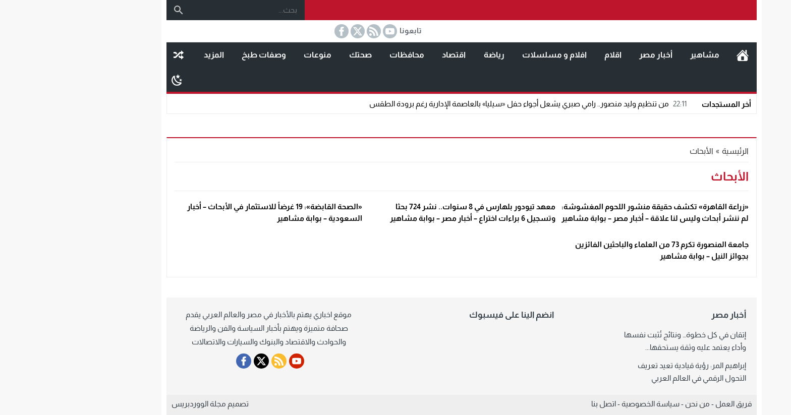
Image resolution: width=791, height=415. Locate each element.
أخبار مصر (589, 54)
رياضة (428, 54)
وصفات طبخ (198, 54)
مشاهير (638, 54)
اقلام (546, 54)
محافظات (340, 54)
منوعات (251, 54)
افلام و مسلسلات (488, 54)
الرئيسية (676, 55)
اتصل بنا (537, 403)
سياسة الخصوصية (584, 403)
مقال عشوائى (112, 55)
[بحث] (112, 10)
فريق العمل (667, 403)
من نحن (631, 403)
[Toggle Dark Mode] (110, 80)
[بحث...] (182, 10)
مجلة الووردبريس (132, 403)
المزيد (148, 54)
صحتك (294, 54)
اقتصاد (388, 54)
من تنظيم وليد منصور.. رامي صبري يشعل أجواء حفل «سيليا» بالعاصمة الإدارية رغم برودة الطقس (463, 103)
